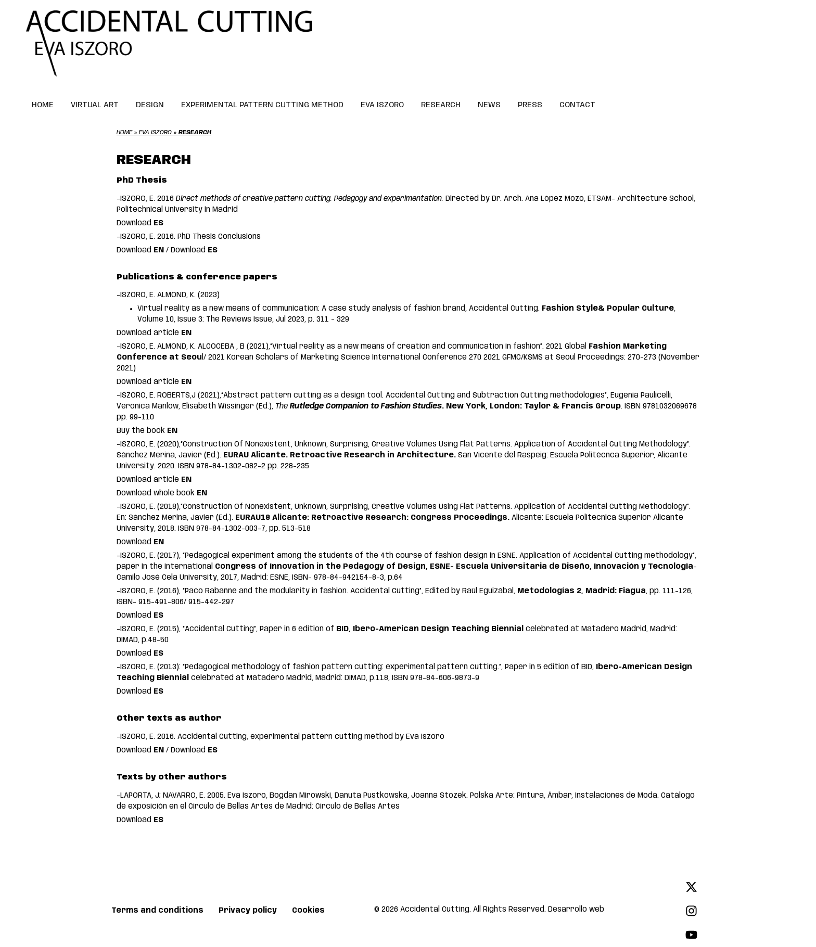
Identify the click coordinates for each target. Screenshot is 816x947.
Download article (154, 333)
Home (124, 133)
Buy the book (147, 430)
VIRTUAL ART (95, 105)
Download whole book (162, 493)
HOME (43, 105)
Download (140, 223)
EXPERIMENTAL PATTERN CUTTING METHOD (262, 105)
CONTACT (577, 105)
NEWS (489, 105)
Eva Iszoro (155, 133)
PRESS (530, 105)
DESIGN (150, 105)
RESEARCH (441, 105)
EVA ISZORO (382, 105)
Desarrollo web (576, 909)
